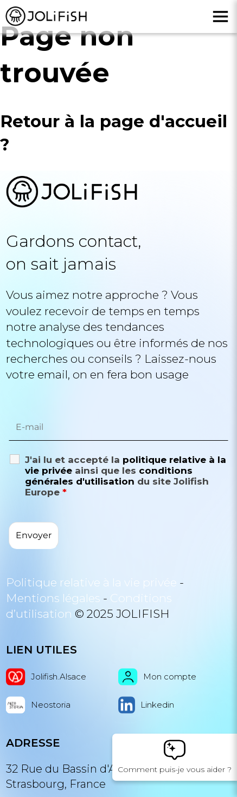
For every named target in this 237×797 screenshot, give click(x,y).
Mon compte (157, 676)
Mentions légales (53, 598)
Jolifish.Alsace (46, 676)
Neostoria (38, 705)
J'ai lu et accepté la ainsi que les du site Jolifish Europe (125, 476)
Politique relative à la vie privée (91, 582)
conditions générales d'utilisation (109, 476)
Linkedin (146, 705)
